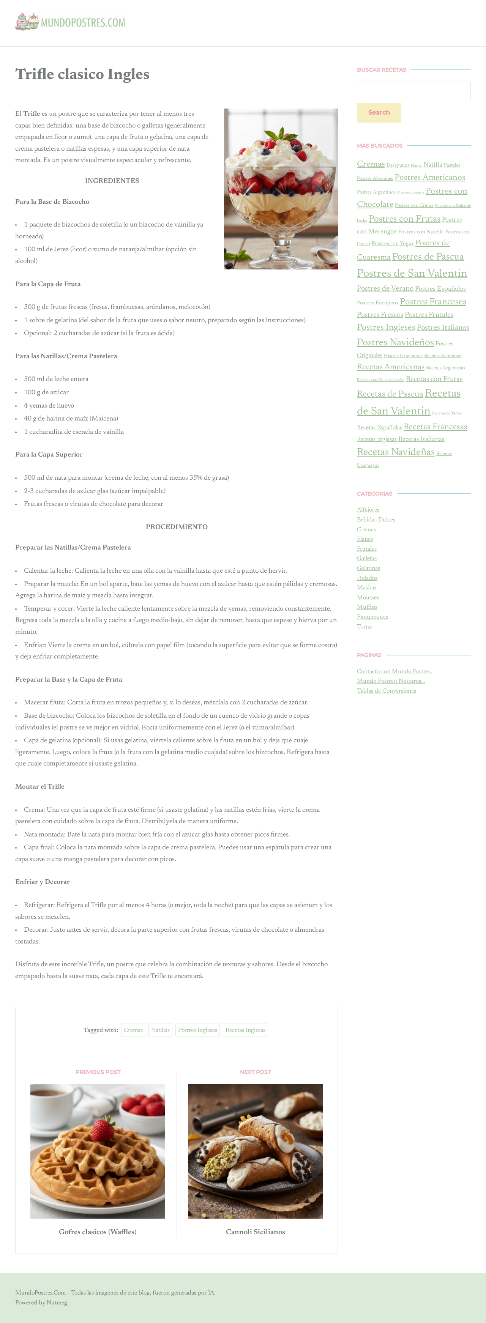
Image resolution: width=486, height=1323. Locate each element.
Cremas (133, 1030)
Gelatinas (368, 568)
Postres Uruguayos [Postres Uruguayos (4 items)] (403, 356)
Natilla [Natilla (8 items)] (432, 165)
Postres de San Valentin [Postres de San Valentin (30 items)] (412, 274)
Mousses (368, 598)
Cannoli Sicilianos (255, 1232)
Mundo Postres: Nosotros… (391, 681)
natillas (160, 1030)
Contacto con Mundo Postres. (394, 672)
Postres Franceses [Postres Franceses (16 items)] (433, 302)
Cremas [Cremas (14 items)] (371, 164)
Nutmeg (57, 1302)
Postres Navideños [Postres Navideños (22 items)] (395, 343)
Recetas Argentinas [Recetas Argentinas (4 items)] (445, 368)
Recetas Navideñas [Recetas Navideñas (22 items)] (396, 452)
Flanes (365, 539)
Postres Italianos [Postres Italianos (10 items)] (443, 328)
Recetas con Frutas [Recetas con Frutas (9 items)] (434, 379)
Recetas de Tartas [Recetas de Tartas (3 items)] (447, 413)
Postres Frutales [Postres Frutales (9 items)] (429, 315)
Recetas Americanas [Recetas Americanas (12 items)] (390, 367)
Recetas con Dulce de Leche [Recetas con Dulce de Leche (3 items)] (380, 380)
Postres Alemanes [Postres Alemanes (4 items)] (375, 178)
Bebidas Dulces (376, 520)
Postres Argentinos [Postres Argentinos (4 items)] (376, 192)
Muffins (367, 607)
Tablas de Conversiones (386, 691)
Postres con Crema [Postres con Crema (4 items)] (414, 205)
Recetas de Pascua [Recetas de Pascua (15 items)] (390, 394)
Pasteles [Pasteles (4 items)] (452, 165)
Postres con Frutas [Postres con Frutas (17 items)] (404, 219)
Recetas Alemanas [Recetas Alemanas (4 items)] (442, 356)
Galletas (367, 559)
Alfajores (368, 510)
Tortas (364, 627)
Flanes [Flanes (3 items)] (416, 166)
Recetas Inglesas (245, 1030)
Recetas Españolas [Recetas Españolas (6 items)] (379, 428)
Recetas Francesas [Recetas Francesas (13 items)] (435, 427)
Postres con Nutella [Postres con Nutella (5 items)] (421, 232)
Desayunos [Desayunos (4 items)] (398, 165)
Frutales (367, 549)
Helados (367, 578)
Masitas (366, 588)
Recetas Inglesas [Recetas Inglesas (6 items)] (377, 439)
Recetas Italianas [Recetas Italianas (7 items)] (421, 439)
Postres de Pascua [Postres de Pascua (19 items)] (428, 257)
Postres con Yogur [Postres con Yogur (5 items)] (393, 244)
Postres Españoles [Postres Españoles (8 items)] (440, 289)
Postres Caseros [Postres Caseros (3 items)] (410, 193)
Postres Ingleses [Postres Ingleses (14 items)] (386, 327)
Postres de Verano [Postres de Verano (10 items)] (385, 289)
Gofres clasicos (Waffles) (98, 1232)
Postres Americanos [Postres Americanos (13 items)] (429, 178)
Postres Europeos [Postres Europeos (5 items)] (377, 303)
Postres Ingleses (197, 1030)
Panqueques (372, 617)
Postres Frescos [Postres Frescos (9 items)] (380, 315)
